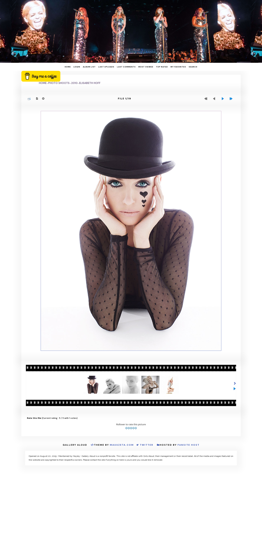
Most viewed (145, 67)
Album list (89, 67)
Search (193, 67)
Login (76, 67)
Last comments (126, 67)
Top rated (162, 67)
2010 (74, 83)
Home (68, 67)
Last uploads (106, 67)
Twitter (146, 445)
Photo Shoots (59, 83)
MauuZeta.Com (122, 445)
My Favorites (178, 67)
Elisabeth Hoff (89, 83)
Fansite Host (188, 445)
